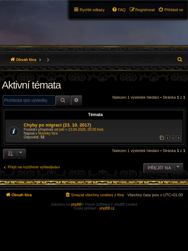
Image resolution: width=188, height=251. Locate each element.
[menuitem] (170, 10)
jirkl (61, 129)
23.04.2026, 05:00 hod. (86, 129)
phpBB (76, 204)
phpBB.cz (107, 208)
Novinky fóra (48, 133)
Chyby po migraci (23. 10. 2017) (57, 125)
